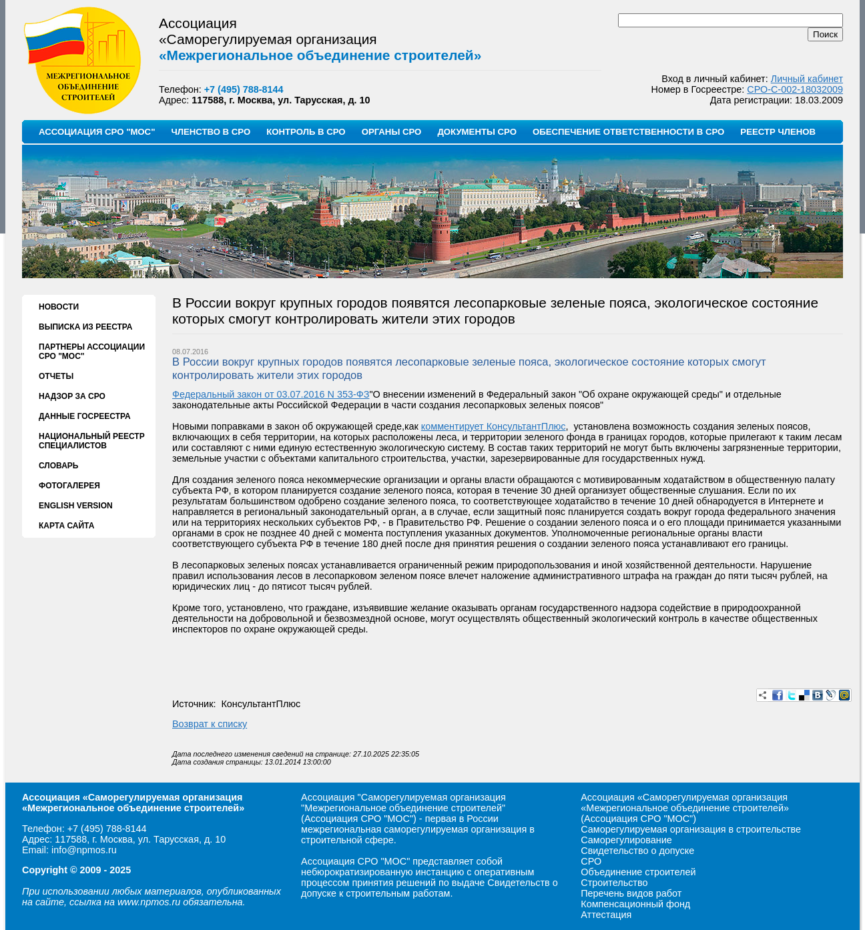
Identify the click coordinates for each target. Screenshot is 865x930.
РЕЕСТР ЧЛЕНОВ (778, 132)
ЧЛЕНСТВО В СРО (210, 132)
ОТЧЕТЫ (56, 376)
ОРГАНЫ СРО (392, 132)
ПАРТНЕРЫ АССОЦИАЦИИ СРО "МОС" (92, 351)
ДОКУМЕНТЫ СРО (477, 132)
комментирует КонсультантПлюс (493, 426)
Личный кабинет (807, 78)
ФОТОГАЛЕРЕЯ (69, 485)
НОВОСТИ (59, 307)
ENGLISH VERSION (76, 505)
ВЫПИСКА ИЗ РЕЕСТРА (85, 327)
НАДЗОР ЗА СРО (72, 396)
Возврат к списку (209, 724)
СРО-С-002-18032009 (795, 89)
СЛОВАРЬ (58, 465)
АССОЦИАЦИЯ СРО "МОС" (97, 132)
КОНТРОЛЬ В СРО (305, 132)
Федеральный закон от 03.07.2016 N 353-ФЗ (270, 394)
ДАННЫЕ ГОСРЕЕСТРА (85, 416)
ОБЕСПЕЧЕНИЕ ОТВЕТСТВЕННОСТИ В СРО (628, 132)
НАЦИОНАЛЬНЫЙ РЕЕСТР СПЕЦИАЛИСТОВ (92, 441)
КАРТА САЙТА (66, 525)
